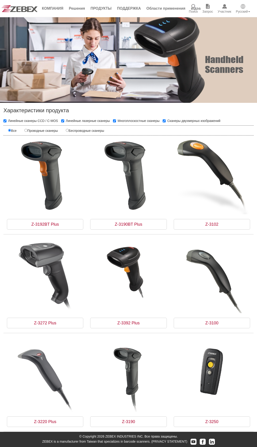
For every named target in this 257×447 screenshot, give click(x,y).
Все (12, 131)
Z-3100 (211, 323)
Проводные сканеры (41, 131)
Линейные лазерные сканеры (85, 121)
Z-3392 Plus (128, 323)
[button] (77, 8)
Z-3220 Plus (45, 421)
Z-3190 (128, 421)
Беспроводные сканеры (85, 131)
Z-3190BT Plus (128, 224)
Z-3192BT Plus (45, 224)
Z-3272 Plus (45, 323)
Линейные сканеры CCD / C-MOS (30, 121)
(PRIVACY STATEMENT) (169, 441)
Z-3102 (211, 224)
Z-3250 (211, 421)
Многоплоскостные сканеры (136, 121)
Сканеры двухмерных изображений (191, 121)
